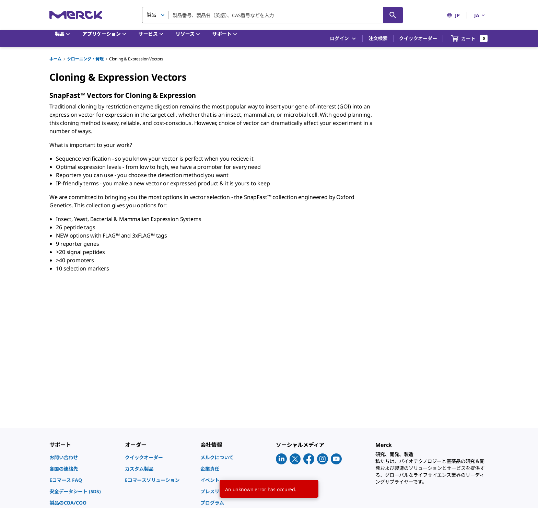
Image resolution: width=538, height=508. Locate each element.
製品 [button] (151, 14)
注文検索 (378, 38)
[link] (83, 457)
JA (480, 15)
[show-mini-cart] (469, 38)
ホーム (55, 59)
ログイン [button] (343, 38)
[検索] (393, 15)
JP (453, 15)
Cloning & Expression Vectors (136, 59)
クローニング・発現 (85, 59)
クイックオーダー (418, 38)
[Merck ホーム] (75, 15)
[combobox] (272, 15)
